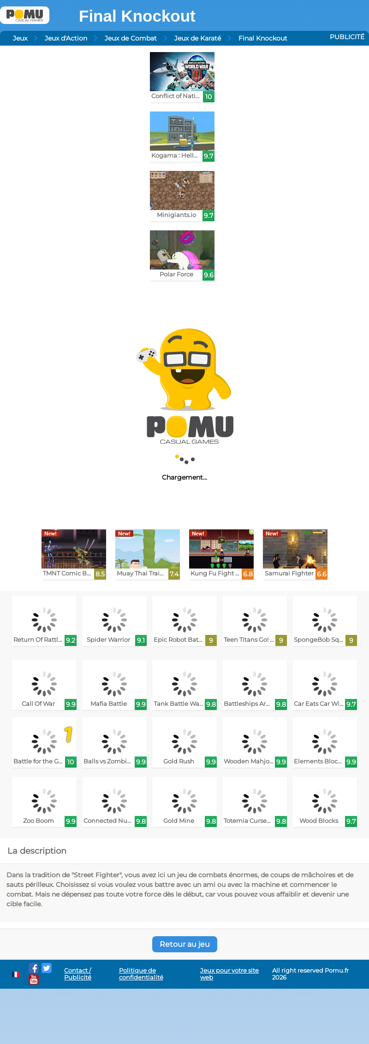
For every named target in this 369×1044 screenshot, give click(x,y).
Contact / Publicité (77, 974)
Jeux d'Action (66, 38)
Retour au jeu (185, 944)
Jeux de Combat (131, 38)
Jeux (20, 38)
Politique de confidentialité (141, 974)
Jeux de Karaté (197, 38)
